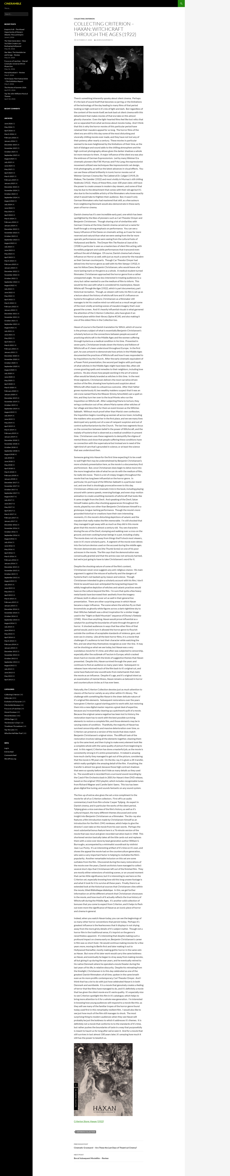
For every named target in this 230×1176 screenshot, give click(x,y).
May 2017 (8, 507)
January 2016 (9, 563)
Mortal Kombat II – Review (14, 72)
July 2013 (8, 669)
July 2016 (8, 542)
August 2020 (9, 370)
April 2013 (8, 679)
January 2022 (9, 310)
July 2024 (8, 204)
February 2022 (10, 306)
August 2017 (9, 496)
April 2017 (8, 511)
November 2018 (10, 444)
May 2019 (8, 423)
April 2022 (8, 299)
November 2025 (10, 148)
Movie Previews (10, 712)
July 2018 (8, 458)
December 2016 (10, 525)
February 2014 (10, 644)
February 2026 (10, 138)
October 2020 (9, 363)
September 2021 (10, 324)
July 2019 (8, 416)
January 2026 (9, 141)
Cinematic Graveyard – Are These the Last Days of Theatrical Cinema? (108, 1145)
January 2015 (9, 606)
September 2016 (10, 535)
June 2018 (8, 461)
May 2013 (8, 676)
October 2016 (9, 532)
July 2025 (8, 162)
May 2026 (8, 127)
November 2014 (10, 613)
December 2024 (10, 187)
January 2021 (9, 352)
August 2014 (9, 623)
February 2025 (10, 180)
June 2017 (8, 504)
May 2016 (8, 549)
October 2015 (9, 574)
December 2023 (10, 229)
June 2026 (8, 123)
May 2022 (8, 296)
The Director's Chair (12, 723)
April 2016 (8, 553)
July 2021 (8, 331)
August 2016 (9, 539)
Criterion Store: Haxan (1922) (89, 1121)
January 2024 (9, 225)
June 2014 (8, 630)
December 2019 (10, 398)
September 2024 (10, 197)
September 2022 (10, 282)
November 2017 (10, 486)
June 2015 (8, 588)
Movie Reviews (10, 716)
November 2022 (10, 275)
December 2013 (10, 651)
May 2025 (8, 169)
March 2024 (9, 218)
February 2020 (10, 391)
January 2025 (9, 183)
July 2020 (8, 373)
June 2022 (8, 292)
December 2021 (10, 313)
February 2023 (10, 264)
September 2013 (10, 662)
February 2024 (10, 222)
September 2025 (10, 155)
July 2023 (8, 247)
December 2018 (10, 440)
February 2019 (10, 433)
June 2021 (8, 335)
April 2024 (8, 215)
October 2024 (9, 194)
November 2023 (10, 233)
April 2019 (8, 426)
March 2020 (9, 387)
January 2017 (9, 521)
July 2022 (8, 289)
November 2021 (10, 317)
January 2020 (9, 394)
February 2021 (10, 349)
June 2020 (8, 377)
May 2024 (8, 211)
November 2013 (10, 655)
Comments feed (10, 755)
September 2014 (10, 620)
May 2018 (8, 465)
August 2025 (9, 159)
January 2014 (9, 648)
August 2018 (9, 454)
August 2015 (9, 581)
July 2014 (8, 627)
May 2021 (8, 338)
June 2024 (8, 208)
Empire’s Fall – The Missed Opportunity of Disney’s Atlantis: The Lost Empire (14, 32)
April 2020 (8, 384)
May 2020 (8, 380)
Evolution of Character (13, 701)
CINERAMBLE (12, 3)
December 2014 (10, 609)
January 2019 (9, 437)
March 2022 (9, 303)
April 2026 (8, 130)
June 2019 (8, 419)
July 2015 (8, 584)
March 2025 (9, 176)
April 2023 (8, 257)
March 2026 (9, 134)
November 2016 (10, 528)
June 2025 (8, 166)
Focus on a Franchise (12, 709)
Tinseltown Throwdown (13, 726)
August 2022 (9, 285)
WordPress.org (10, 759)
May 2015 (8, 591)
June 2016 (8, 546)
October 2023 (9, 236)
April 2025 (8, 173)
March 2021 (9, 345)
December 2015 (10, 567)
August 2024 (9, 201)
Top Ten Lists (9, 730)
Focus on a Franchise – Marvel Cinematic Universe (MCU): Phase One (16, 63)
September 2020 (10, 366)
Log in (6, 748)
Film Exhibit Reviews (12, 705)
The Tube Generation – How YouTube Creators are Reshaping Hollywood (15, 43)
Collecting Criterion (84, 19)
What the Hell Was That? (13, 733)
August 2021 (9, 328)
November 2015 (10, 570)
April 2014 (8, 637)
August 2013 (9, 665)
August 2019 (9, 412)
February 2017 (10, 518)
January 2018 (9, 479)
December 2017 (10, 482)
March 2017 (9, 514)
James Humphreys (104, 40)
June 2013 (8, 672)
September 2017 (10, 493)
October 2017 (9, 489)
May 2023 (8, 254)
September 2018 (10, 451)
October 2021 (9, 321)
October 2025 (9, 152)
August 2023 (9, 243)
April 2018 (8, 468)
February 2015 (10, 602)
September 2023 (10, 240)
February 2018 (10, 475)
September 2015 (10, 577)
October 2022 (9, 278)
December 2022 (10, 271)
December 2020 (10, 356)
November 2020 (10, 359)
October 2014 (9, 616)
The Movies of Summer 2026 (15, 87)
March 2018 (9, 472)
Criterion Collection (85, 1132)
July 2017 (8, 500)
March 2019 (9, 430)
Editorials (8, 698)
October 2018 (9, 447)
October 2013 (9, 658)
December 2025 (10, 145)
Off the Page (9, 719)
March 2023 (9, 261)
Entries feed (8, 752)
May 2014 (8, 634)
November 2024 (10, 190)
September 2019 (10, 408)
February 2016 (10, 560)
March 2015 (9, 599)
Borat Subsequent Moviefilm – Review (108, 1156)
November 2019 (10, 401)
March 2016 (9, 556)
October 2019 (9, 405)
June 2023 (8, 250)
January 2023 (9, 268)
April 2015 (8, 595)
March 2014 (9, 641)
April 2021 (8, 342)
